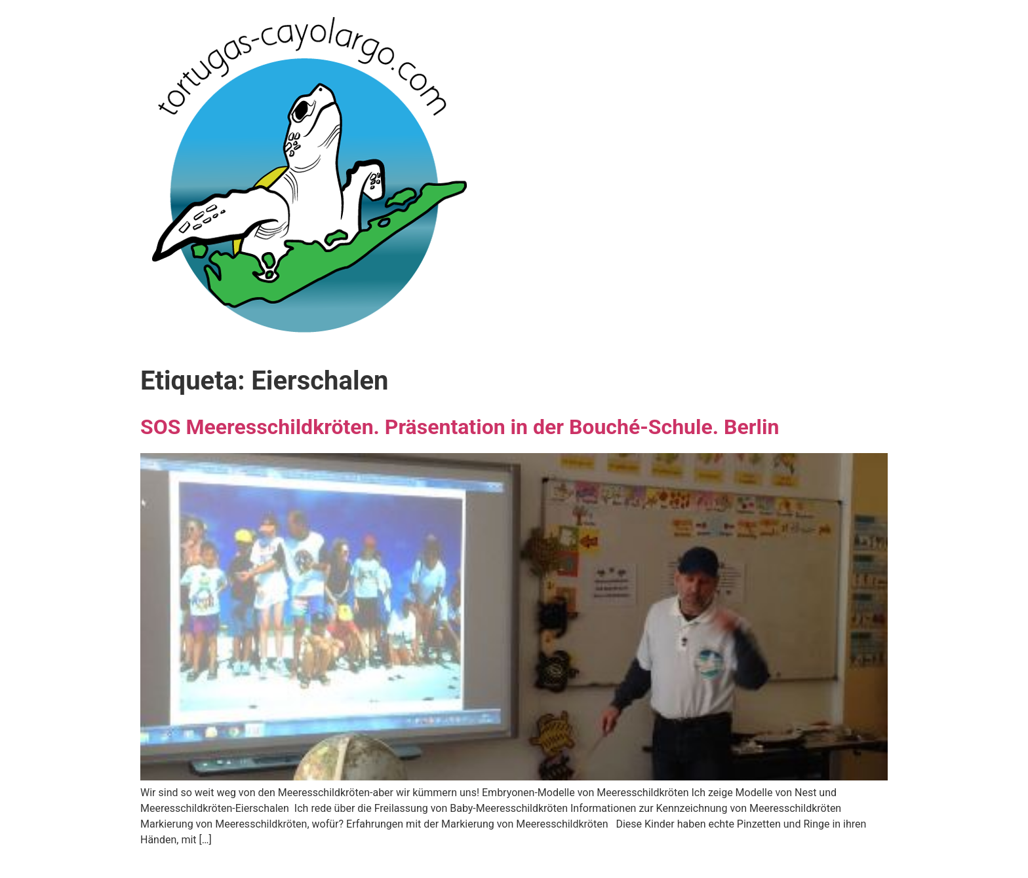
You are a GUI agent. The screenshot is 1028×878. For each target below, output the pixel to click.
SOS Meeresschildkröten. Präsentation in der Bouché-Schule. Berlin (459, 426)
